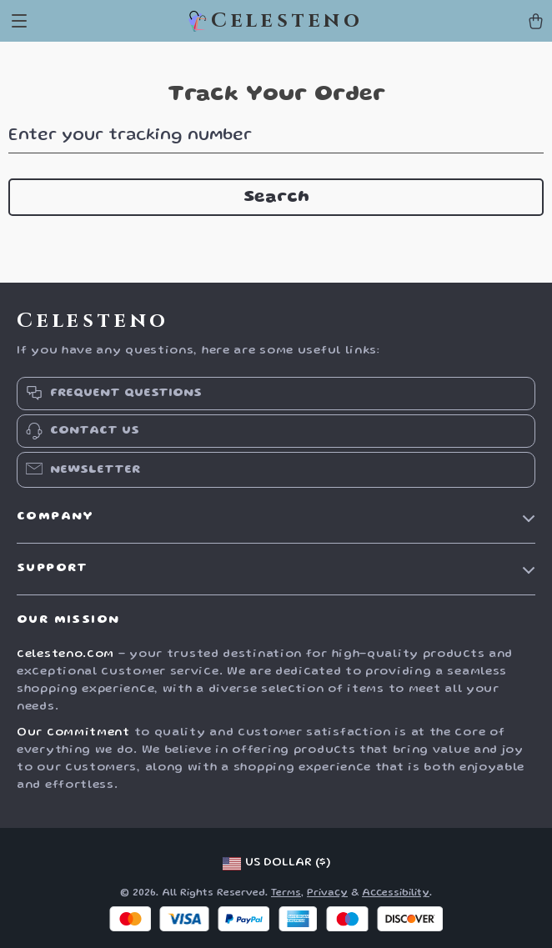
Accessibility (395, 893)
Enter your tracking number (130, 135)
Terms (286, 893)
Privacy (327, 893)
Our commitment (73, 733)
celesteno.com (65, 655)
